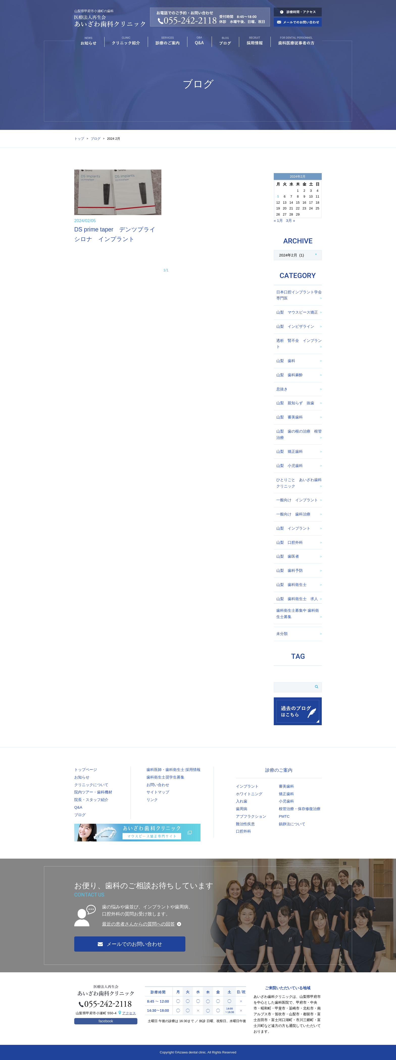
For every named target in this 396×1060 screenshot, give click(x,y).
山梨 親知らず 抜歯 (295, 403)
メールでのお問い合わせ (130, 944)
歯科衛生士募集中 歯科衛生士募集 (297, 613)
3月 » (290, 220)
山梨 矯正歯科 (289, 451)
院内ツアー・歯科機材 (93, 792)
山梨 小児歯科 (289, 465)
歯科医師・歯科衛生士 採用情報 (173, 769)
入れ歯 (241, 801)
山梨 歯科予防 (289, 570)
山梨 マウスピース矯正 (297, 312)
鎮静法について (292, 824)
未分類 (282, 633)
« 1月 (278, 220)
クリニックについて (91, 785)
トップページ (85, 769)
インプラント (247, 786)
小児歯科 (286, 801)
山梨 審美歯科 (289, 417)
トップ (79, 138)
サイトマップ (157, 792)
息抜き (282, 389)
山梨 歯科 (285, 361)
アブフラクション (251, 816)
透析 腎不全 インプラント (299, 343)
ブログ (96, 138)
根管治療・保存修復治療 (299, 809)
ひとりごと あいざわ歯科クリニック (299, 483)
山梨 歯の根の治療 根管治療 (299, 434)
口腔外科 (243, 831)
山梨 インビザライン (295, 326)
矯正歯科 (286, 794)
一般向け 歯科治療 (293, 514)
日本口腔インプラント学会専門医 (299, 295)
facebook (106, 1021)
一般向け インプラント (297, 500)
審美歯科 (286, 786)
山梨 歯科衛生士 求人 (297, 599)
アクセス (129, 1013)
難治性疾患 (245, 824)
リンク (152, 799)
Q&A (78, 807)
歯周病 (241, 809)
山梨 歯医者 (287, 556)
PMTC (284, 816)
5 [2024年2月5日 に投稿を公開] (278, 196)
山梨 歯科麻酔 (289, 375)
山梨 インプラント (293, 528)
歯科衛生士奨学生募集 (165, 777)
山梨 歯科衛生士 (291, 584)
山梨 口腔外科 (289, 542)
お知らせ (81, 777)
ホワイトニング (249, 794)
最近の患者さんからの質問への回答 (138, 924)
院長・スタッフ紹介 (91, 799)
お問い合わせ (157, 785)
